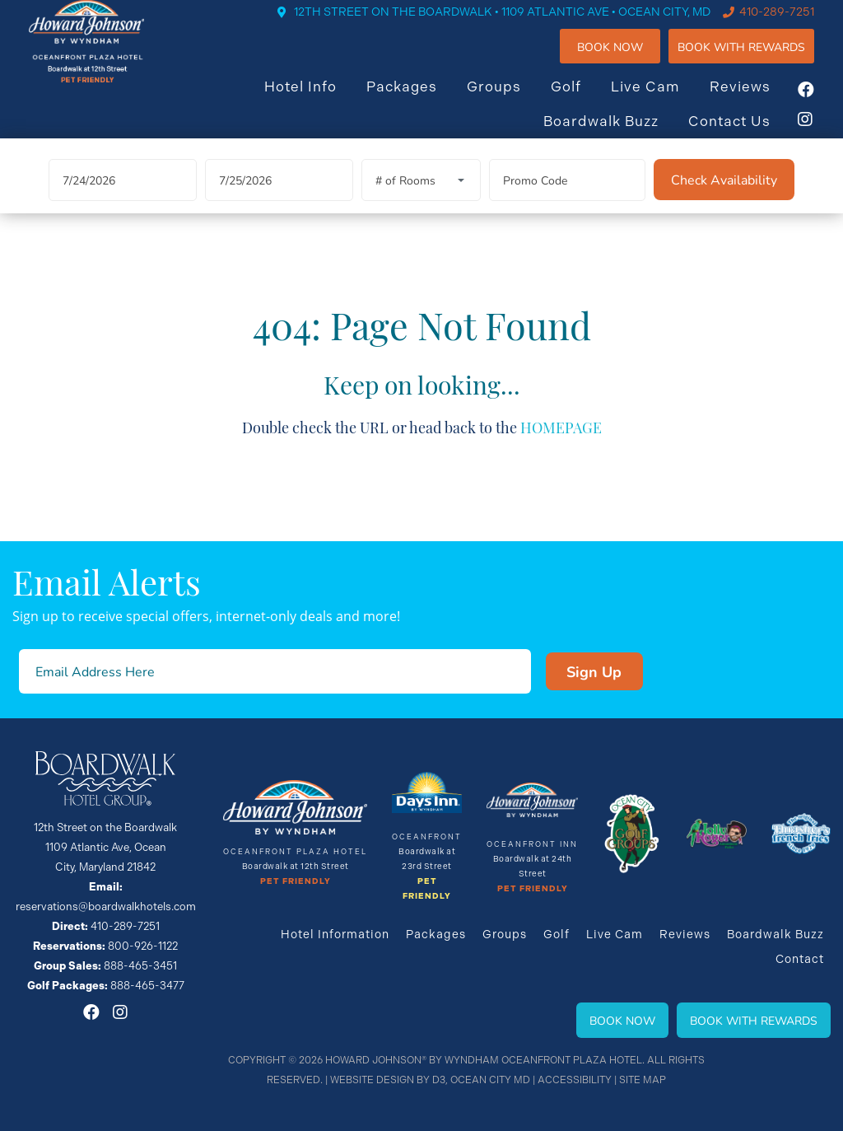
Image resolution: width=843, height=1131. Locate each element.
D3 (438, 1080)
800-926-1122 (143, 946)
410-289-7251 (793, 24)
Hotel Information (335, 934)
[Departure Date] (279, 202)
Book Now (626, 60)
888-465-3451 (140, 966)
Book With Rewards (753, 1020)
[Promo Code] (567, 202)
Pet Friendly (295, 881)
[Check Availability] (724, 201)
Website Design (372, 1080)
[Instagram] (822, 132)
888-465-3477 (147, 985)
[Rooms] (421, 202)
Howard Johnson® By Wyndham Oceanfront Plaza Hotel (483, 1060)
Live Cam (661, 99)
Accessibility (575, 1080)
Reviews (756, 99)
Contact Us (746, 134)
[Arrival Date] (123, 202)
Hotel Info (317, 99)
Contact (799, 958)
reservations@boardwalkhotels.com (106, 906)
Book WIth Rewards (758, 60)
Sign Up (594, 671)
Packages (418, 99)
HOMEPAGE (561, 448)
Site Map (642, 1080)
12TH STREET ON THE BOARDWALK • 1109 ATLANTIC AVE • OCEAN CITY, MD (518, 24)
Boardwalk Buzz (617, 134)
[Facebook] (822, 103)
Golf (582, 99)
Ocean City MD (490, 1080)
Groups (510, 99)
